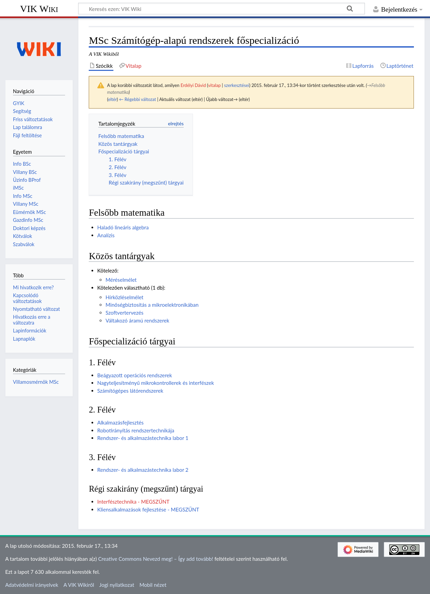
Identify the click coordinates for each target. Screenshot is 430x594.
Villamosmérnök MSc (36, 382)
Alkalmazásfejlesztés (120, 422)
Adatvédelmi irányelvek (31, 585)
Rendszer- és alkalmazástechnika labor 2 (142, 470)
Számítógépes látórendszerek (130, 391)
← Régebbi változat (137, 99)
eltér (112, 99)
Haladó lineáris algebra (123, 227)
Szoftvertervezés (125, 312)
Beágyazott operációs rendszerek (134, 375)
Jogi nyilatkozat (116, 585)
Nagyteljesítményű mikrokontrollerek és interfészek (155, 383)
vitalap (214, 85)
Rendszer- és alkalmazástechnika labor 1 (142, 438)
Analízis (106, 235)
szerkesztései (236, 85)
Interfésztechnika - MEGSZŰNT (133, 501)
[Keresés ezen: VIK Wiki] (221, 8)
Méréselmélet (121, 280)
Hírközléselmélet (125, 297)
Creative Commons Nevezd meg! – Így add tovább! (155, 559)
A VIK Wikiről (78, 585)
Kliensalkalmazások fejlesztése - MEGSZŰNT (148, 509)
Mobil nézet (153, 585)
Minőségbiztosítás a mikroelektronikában (152, 305)
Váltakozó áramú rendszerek (137, 320)
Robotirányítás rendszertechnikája (135, 430)
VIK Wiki (39, 8)
